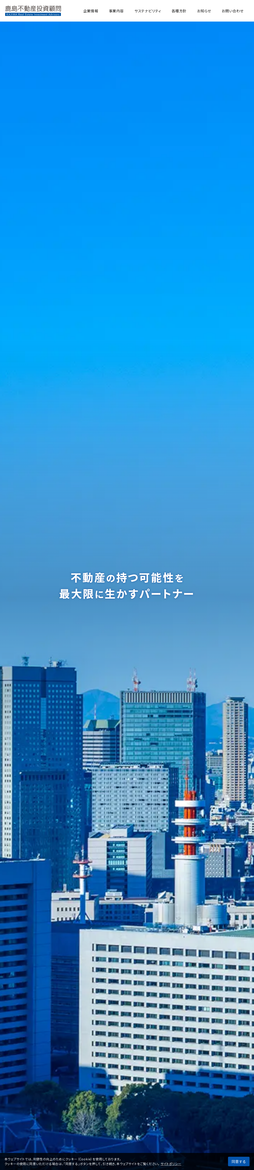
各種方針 (179, 10)
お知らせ (204, 10)
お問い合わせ (233, 10)
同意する (239, 1161)
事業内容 (116, 10)
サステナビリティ (147, 10)
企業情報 (90, 10)
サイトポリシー (171, 1163)
